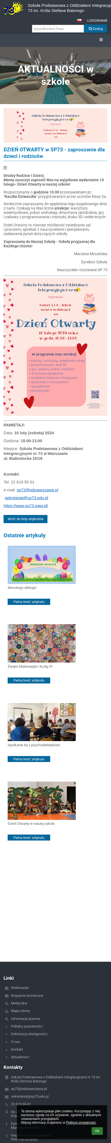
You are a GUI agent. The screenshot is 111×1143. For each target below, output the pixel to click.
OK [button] (97, 1131)
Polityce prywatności (81, 1123)
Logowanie (97, 20)
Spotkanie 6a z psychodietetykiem (34, 745)
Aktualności (20, 1057)
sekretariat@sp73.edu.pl (26, 498)
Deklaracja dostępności (29, 1034)
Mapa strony (20, 1011)
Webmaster (20, 988)
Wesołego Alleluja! (22, 588)
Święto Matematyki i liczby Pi (30, 666)
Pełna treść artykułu (28, 602)
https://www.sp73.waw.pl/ (26, 506)
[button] (79, 20)
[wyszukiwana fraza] (58, 29)
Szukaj (95, 29)
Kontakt (17, 1049)
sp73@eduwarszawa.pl (37, 490)
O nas (15, 1042)
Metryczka (19, 1003)
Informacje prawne (25, 1019)
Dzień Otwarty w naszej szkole (31, 824)
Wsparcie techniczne (27, 996)
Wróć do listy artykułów (26, 519)
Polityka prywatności (27, 1026)
